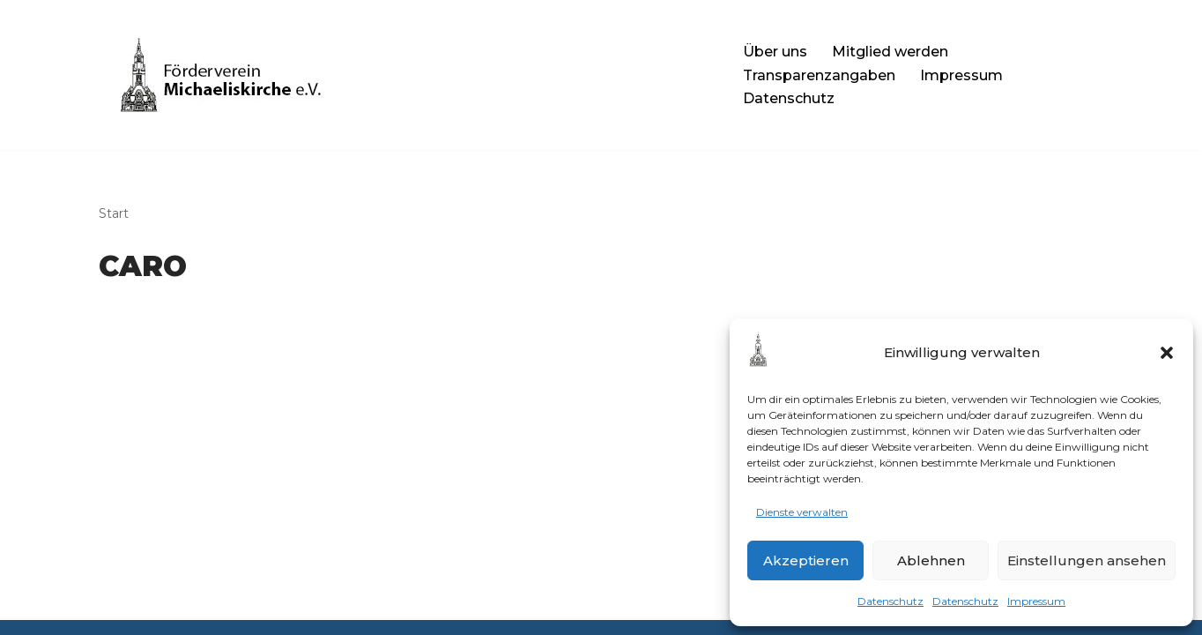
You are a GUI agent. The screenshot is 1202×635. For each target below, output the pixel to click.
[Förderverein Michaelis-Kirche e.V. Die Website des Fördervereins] (406, 75)
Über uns (775, 51)
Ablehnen (931, 560)
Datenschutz (890, 601)
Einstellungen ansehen (1086, 560)
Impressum (1036, 601)
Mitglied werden (890, 51)
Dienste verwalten (802, 512)
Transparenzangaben (819, 75)
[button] (1167, 353)
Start (114, 213)
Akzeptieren (806, 560)
